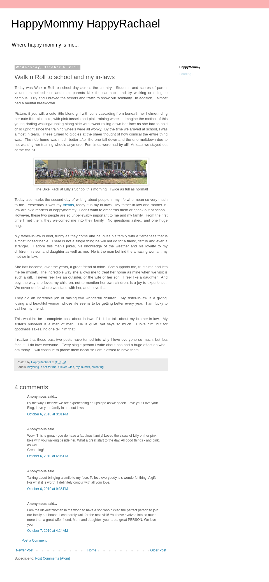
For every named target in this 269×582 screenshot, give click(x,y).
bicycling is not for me (42, 367)
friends (68, 205)
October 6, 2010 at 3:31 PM (47, 414)
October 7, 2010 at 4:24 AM (47, 531)
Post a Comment (34, 540)
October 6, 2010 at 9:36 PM (47, 489)
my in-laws (83, 367)
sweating (98, 367)
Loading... (186, 74)
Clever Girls (66, 367)
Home (91, 550)
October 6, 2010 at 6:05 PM (47, 456)
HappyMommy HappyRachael (85, 23)
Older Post (158, 550)
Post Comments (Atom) (52, 558)
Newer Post (24, 550)
